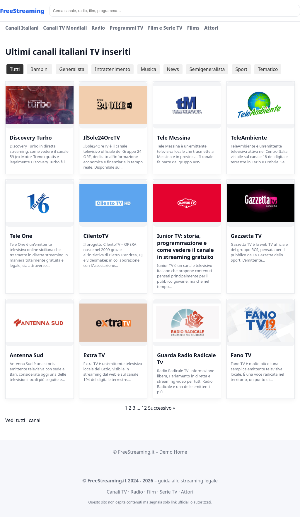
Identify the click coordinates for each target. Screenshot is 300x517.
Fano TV (241, 355)
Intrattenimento (112, 69)
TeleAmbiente (249, 137)
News (173, 69)
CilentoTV (96, 235)
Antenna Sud (26, 355)
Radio (98, 28)
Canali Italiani (21, 28)
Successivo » (161, 408)
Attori (211, 28)
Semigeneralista (207, 69)
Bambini (39, 69)
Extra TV (94, 355)
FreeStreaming (22, 11)
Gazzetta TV (246, 235)
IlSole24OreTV (101, 137)
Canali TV (117, 492)
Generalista (71, 69)
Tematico (268, 69)
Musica (148, 69)
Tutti (15, 69)
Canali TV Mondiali (65, 28)
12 (144, 408)
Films (193, 28)
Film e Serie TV (165, 28)
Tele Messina (173, 137)
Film (151, 492)
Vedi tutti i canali (23, 420)
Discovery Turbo (31, 137)
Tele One (21, 235)
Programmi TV (126, 28)
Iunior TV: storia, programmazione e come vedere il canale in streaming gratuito (185, 246)
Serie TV (168, 492)
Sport (242, 69)
